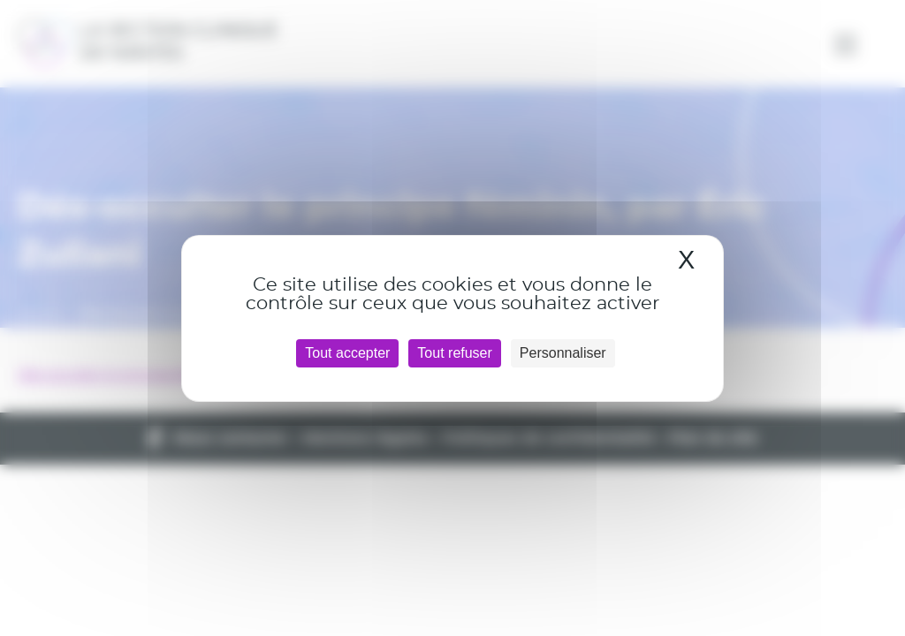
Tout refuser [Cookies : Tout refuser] (454, 352)
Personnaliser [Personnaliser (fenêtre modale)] (563, 352)
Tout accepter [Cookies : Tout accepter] (347, 352)
